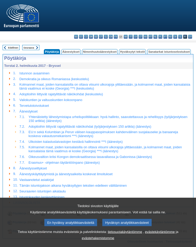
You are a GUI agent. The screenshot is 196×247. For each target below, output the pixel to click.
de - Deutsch (96, 37)
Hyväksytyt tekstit (132, 51)
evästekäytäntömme (160, 238)
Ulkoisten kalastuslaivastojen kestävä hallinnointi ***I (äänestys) (75, 142)
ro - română (170, 37)
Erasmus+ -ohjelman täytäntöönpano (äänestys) (64, 162)
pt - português (165, 37)
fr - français (116, 37)
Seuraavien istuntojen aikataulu (42, 191)
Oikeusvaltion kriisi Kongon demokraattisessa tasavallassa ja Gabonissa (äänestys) (90, 157)
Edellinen (13, 47)
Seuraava (28, 47)
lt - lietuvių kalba (140, 37)
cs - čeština (86, 37)
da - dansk (91, 37)
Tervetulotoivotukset (34, 106)
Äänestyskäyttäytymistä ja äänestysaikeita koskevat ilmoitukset (65, 174)
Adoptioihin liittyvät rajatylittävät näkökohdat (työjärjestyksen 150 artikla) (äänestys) (89, 126)
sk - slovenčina (175, 37)
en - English (111, 37)
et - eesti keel (101, 37)
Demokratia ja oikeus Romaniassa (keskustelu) (54, 79)
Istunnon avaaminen (34, 73)
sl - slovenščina (180, 37)
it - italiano (131, 37)
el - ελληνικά (106, 37)
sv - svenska (190, 37)
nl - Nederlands (155, 37)
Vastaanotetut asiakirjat (36, 180)
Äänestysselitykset (33, 168)
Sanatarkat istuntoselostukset (169, 51)
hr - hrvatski (126, 37)
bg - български (76, 37)
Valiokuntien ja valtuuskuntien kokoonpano (50, 100)
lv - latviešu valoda (136, 37)
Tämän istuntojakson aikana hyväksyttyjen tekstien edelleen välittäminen (73, 185)
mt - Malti (150, 37)
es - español (81, 37)
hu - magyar (145, 37)
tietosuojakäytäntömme (125, 238)
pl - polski (160, 37)
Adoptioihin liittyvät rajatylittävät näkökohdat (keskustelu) (61, 94)
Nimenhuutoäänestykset (100, 51)
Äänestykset (71, 51)
